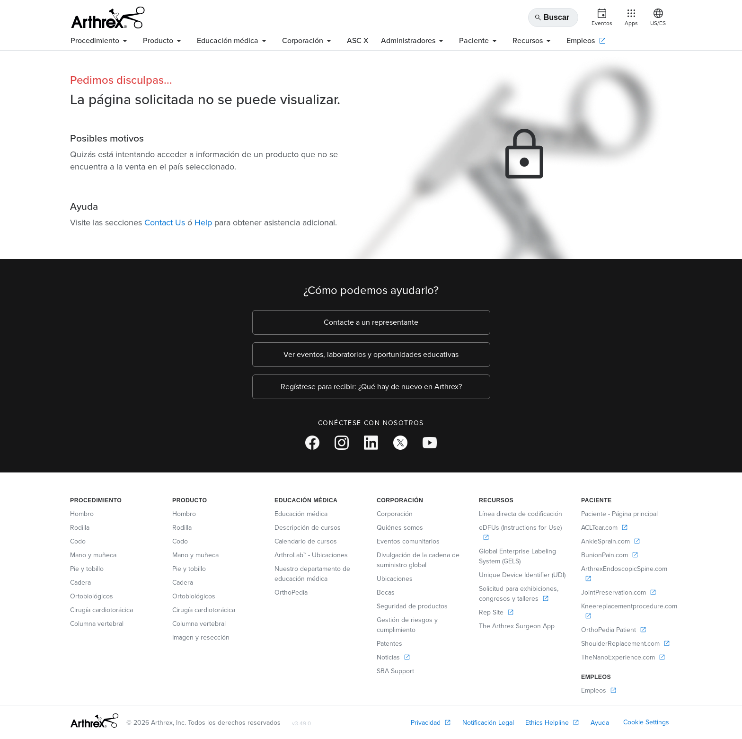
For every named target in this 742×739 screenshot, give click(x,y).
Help (203, 222)
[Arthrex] (108, 17)
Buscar (551, 17)
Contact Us (164, 222)
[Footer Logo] (94, 720)
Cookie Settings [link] (646, 722)
